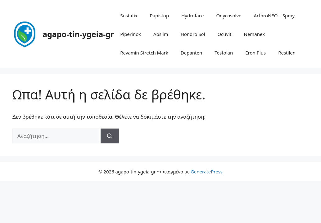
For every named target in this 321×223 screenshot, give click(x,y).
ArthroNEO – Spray (274, 15)
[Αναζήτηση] (110, 136)
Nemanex (254, 34)
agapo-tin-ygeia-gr (78, 34)
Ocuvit (224, 34)
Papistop (159, 15)
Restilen (287, 53)
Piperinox (130, 34)
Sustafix (129, 15)
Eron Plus (255, 53)
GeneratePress (207, 171)
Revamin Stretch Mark (144, 53)
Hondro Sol (193, 34)
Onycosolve (228, 15)
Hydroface (192, 15)
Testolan (224, 53)
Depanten (191, 53)
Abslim (160, 34)
